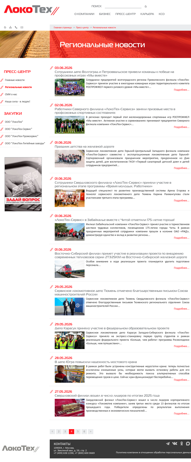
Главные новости (15, 80)
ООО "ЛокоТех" (14, 122)
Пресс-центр (125, 14)
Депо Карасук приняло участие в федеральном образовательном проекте (112, 328)
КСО (162, 14)
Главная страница (63, 27)
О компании (84, 14)
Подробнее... (181, 89)
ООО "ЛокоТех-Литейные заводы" (25, 143)
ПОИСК (119, 6)
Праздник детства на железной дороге (84, 146)
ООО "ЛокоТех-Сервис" (18, 129)
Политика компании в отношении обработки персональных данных (153, 452)
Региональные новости (104, 27)
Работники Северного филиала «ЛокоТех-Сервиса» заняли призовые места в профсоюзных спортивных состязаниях (115, 110)
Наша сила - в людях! (17, 101)
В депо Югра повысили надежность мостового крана (96, 362)
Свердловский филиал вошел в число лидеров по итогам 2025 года (107, 395)
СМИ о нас (11, 94)
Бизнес (105, 14)
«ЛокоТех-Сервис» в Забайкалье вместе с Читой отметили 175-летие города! (114, 220)
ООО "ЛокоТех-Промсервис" (21, 136)
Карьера (147, 14)
